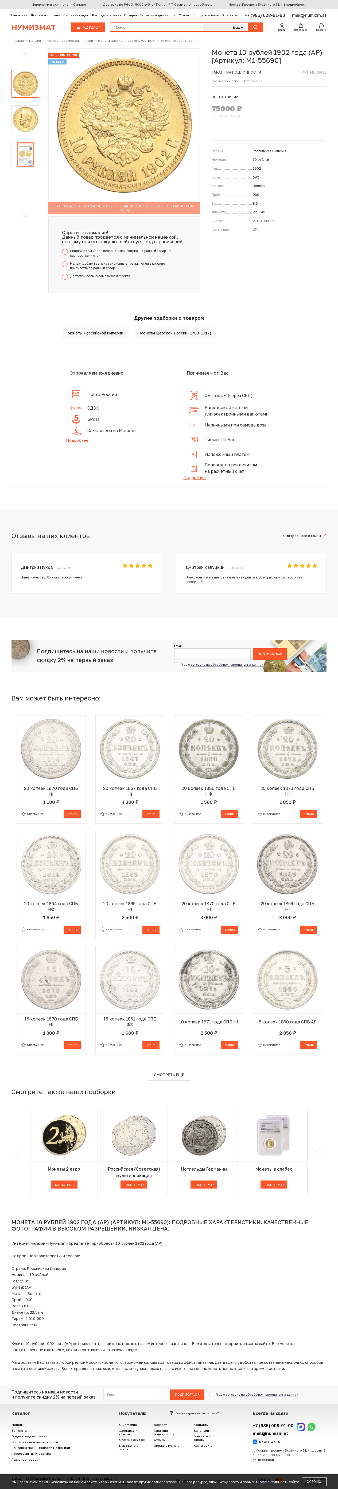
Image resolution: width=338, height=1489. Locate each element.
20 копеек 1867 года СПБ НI (130, 791)
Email (178, 646)
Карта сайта (203, 1445)
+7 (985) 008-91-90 (265, 15)
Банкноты (19, 1430)
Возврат (130, 15)
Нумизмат (33, 27)
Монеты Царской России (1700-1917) (175, 333)
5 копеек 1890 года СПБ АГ (287, 1022)
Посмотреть (64, 1184)
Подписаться (270, 654)
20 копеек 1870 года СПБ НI (51, 791)
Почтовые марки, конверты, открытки (40, 1447)
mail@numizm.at (309, 15)
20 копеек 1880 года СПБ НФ (209, 791)
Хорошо (314, 1482)
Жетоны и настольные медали (34, 1442)
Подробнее (77, 440)
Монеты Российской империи (95, 333)
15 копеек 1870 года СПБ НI (51, 1021)
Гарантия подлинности (158, 15)
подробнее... (202, 4)
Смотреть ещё (169, 1074)
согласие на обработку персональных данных (227, 664)
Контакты (229, 15)
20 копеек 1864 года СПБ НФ (51, 906)
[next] (319, 1153)
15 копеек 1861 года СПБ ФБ (129, 1021)
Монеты (17, 1424)
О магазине (18, 15)
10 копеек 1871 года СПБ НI (208, 1022)
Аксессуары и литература (31, 1453)
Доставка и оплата (45, 15)
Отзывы (184, 15)
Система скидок (76, 15)
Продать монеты (206, 15)
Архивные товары (24, 1459)
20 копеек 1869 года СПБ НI (130, 906)
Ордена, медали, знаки (29, 1436)
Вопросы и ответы (202, 1437)
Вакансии (201, 1430)
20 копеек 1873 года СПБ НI (287, 791)
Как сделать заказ (106, 15)
